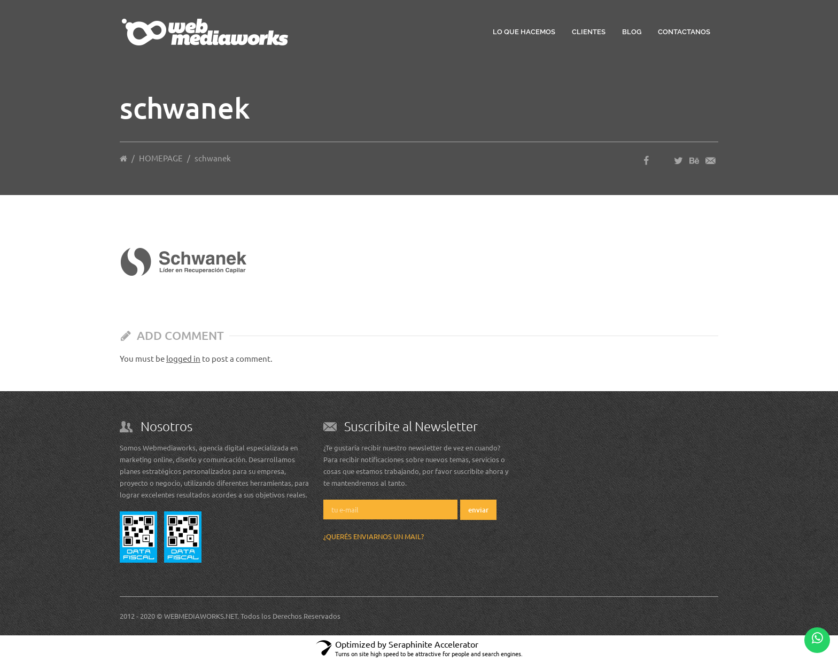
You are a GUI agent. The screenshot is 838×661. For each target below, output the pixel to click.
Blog (631, 32)
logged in (183, 358)
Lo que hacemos (524, 32)
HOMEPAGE (161, 158)
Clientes (589, 32)
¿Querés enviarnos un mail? (373, 536)
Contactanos (684, 32)
